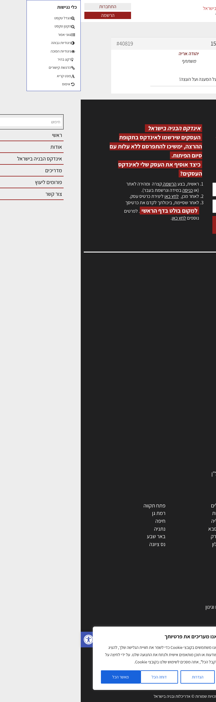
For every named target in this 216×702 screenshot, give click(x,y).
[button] (8, 639)
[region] (78, 658)
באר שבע (75, 536)
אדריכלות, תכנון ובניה (187, 285)
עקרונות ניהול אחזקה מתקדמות (174, 653)
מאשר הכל (40, 677)
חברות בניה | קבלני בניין (182, 419)
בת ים (200, 544)
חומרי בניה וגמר (190, 434)
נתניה (79, 528)
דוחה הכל (78, 677)
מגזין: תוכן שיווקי (193, 350)
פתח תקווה (74, 505)
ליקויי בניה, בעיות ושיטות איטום (178, 298)
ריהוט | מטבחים (190, 442)
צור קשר (201, 331)
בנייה (201, 591)
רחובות (138, 513)
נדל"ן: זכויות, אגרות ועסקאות (177, 637)
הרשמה (27, 15)
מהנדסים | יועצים (189, 404)
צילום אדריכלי (192, 660)
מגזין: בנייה (198, 344)
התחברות (27, 6)
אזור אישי (200, 311)
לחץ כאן (91, 196)
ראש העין (197, 551)
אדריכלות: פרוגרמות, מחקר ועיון (174, 583)
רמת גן (78, 513)
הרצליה (138, 520)
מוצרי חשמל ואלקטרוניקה (180, 450)
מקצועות (197, 388)
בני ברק (138, 536)
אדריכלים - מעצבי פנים (183, 396)
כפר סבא (136, 528)
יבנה (141, 551)
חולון (201, 520)
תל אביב (197, 505)
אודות (203, 337)
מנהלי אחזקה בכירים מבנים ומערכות (172, 305)
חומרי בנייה (195, 614)
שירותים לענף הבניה (186, 458)
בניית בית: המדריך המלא (181, 599)
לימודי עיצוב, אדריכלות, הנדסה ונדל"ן (168, 473)
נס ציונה (77, 544)
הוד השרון (196, 536)
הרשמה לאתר (195, 318)
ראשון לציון (195, 513)
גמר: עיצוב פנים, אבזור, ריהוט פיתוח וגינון (165, 606)
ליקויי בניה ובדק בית (186, 630)
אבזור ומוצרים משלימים (182, 465)
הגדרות (117, 677)
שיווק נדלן (196, 668)
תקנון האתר (197, 357)
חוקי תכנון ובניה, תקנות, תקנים (175, 622)
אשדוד (199, 528)
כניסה (107, 190)
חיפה (79, 520)
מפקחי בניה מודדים (186, 411)
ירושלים (138, 505)
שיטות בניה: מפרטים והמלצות (176, 676)
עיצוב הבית (195, 645)
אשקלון (138, 544)
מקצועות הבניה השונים (183, 427)
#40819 (44, 43)
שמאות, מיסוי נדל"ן (190, 292)
